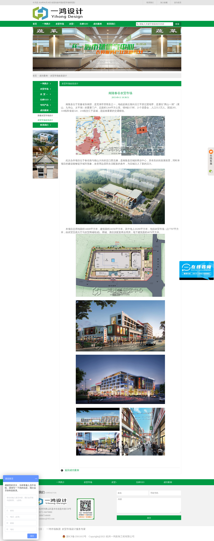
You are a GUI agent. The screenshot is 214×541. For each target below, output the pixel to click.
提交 (149, 518)
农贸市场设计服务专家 (74, 529)
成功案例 (97, 24)
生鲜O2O (84, 24)
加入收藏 (163, 2)
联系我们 (150, 2)
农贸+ (71, 24)
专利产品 (44, 105)
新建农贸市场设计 (45, 115)
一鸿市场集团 (54, 529)
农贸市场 (60, 24)
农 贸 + (44, 94)
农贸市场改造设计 (58, 76)
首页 (35, 24)
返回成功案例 (72, 470)
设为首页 (177, 2)
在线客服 (211, 157)
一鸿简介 (46, 24)
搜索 (177, 24)
